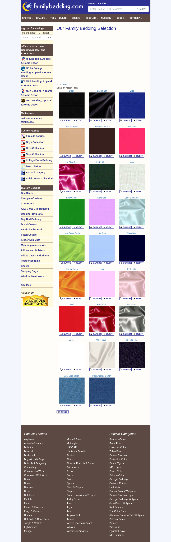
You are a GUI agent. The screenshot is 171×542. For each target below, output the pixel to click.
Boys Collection (32, 142)
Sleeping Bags (29, 271)
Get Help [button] (136, 18)
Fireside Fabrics (33, 136)
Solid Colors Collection (37, 179)
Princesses (72, 467)
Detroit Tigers (116, 463)
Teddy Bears (73, 499)
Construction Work (34, 471)
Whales (71, 527)
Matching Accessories (34, 245)
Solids (70, 479)
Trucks (70, 519)
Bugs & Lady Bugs (34, 459)
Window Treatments (32, 276)
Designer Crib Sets (32, 214)
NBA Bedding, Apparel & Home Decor (36, 92)
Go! (49, 37)
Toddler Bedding (30, 260)
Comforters (27, 203)
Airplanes (29, 439)
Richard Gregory (33, 173)
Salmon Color (116, 475)
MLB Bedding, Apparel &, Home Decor (36, 83)
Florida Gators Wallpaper (122, 491)
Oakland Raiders (118, 483)
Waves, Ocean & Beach (79, 523)
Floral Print (115, 443)
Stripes (70, 491)
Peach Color (116, 471)
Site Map (26, 285)
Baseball (29, 451)
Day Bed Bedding (31, 219)
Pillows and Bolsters (33, 250)
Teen (53, 18)
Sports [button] (27, 18)
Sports (70, 483)
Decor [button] (121, 18)
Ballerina (29, 447)
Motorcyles (72, 443)
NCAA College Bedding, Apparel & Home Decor (36, 71)
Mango (28, 531)
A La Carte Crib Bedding (35, 208)
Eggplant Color (117, 531)
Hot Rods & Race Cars (36, 519)
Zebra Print (115, 451)
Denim (27, 483)
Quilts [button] (64, 18)
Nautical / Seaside (76, 451)
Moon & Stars (74, 439)
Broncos (113, 523)
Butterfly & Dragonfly (35, 463)
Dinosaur (29, 487)
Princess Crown (117, 439)
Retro (70, 471)
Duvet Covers (29, 224)
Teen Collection (32, 154)
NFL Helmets (116, 535)
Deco (27, 479)
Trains (70, 511)
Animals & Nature (33, 443)
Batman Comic (117, 519)
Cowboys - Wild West (35, 475)
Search (141, 9)
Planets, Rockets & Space (81, 463)
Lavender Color (117, 447)
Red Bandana (116, 507)
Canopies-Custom (31, 198)
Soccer (70, 475)
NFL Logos (115, 467)
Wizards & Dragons (77, 531)
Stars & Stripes (75, 487)
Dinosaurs (114, 527)
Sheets (25, 266)
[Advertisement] (86, 57)
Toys (69, 507)
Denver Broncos (118, 455)
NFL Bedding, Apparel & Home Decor (36, 60)
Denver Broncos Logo (121, 495)
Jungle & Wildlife (33, 523)
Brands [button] (41, 18)
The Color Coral (118, 511)
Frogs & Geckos (32, 511)
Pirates (70, 455)
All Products (68, 84)
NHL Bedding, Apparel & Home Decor (36, 102)
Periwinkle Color (118, 459)
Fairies (27, 503)
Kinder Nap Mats (30, 240)
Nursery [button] (107, 18)
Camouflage (30, 467)
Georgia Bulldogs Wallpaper (124, 499)
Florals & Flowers (33, 507)
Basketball (29, 455)
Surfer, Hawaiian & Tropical (81, 495)
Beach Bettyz (31, 166)
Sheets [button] (77, 18)
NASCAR (72, 447)
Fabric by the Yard (31, 229)
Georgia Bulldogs (118, 479)
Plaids (70, 459)
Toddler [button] (92, 18)
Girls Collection (32, 148)
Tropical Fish (74, 515)
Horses (28, 515)
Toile (69, 503)
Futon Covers (29, 234)
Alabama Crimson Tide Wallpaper (127, 515)
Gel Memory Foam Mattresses (31, 120)
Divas (27, 491)
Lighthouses (30, 527)
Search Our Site (97, 3)
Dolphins (29, 495)
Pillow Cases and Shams (35, 255)
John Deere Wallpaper (121, 503)
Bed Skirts (27, 193)
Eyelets (28, 499)
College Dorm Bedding (36, 160)
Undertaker (115, 487)
